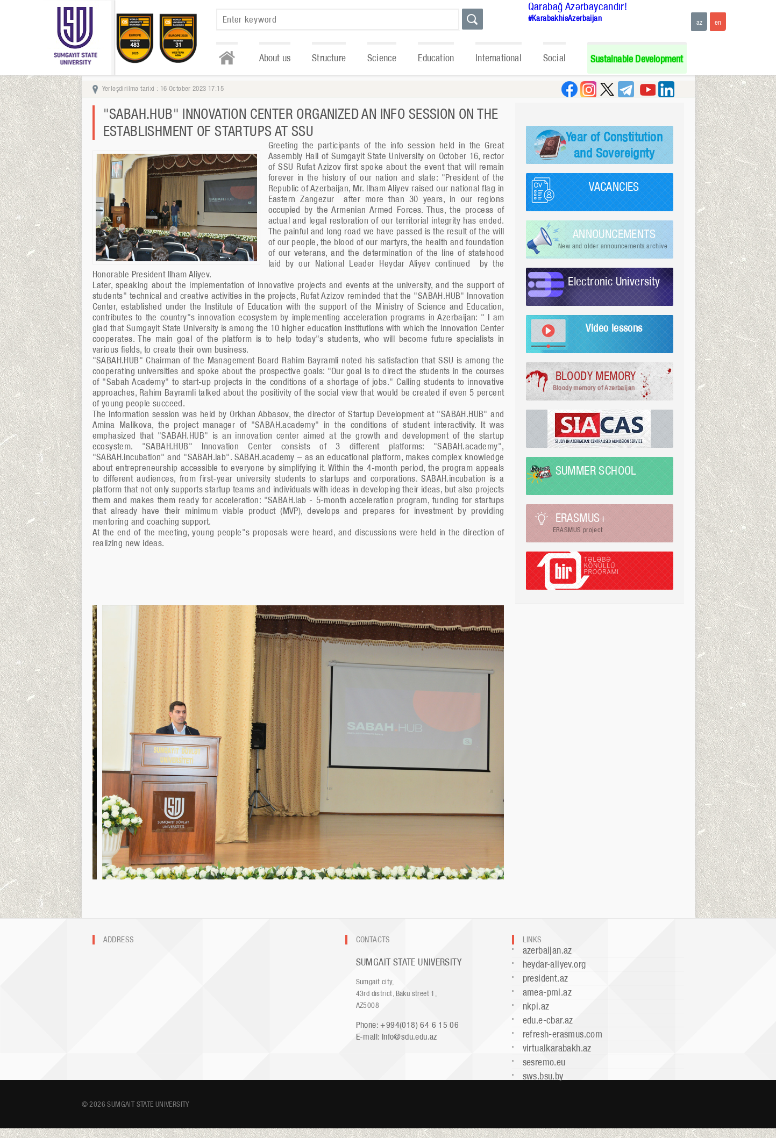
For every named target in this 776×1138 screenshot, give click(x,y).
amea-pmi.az (547, 992)
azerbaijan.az (547, 950)
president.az (545, 978)
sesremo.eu (544, 1062)
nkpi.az (536, 1006)
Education (436, 57)
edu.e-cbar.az (548, 1020)
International (498, 57)
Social (554, 57)
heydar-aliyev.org (554, 964)
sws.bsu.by (543, 1076)
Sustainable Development (637, 59)
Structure (329, 57)
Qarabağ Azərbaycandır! (578, 6)
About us (275, 57)
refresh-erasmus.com (563, 1034)
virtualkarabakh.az (557, 1048)
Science (381, 57)
